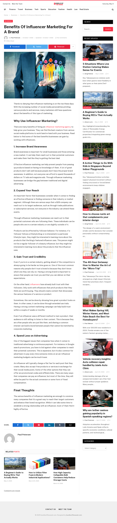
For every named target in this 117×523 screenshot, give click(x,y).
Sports (43, 9)
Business (28, 9)
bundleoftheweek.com (74, 515)
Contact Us (6, 4)
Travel (20, 9)
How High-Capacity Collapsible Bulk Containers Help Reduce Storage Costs (64, 476)
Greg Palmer (89, 74)
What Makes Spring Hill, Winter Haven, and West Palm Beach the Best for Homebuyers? (96, 315)
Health (69, 9)
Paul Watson (89, 323)
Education (52, 9)
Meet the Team (17, 4)
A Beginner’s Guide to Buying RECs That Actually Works (13, 475)
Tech (36, 9)
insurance (88, 257)
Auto (86, 354)
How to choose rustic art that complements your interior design (96, 217)
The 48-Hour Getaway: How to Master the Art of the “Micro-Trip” (97, 265)
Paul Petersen (15, 38)
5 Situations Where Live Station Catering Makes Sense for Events (96, 67)
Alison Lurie (89, 122)
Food (85, 59)
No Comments (61, 38)
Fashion (61, 9)
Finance (12, 9)
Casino (86, 405)
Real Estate (84, 9)
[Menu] (5, 9)
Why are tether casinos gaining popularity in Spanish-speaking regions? (97, 413)
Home (86, 158)
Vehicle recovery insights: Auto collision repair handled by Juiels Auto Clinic (97, 364)
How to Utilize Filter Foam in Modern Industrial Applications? (39, 475)
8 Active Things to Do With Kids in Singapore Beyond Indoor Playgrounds (98, 166)
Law (75, 9)
